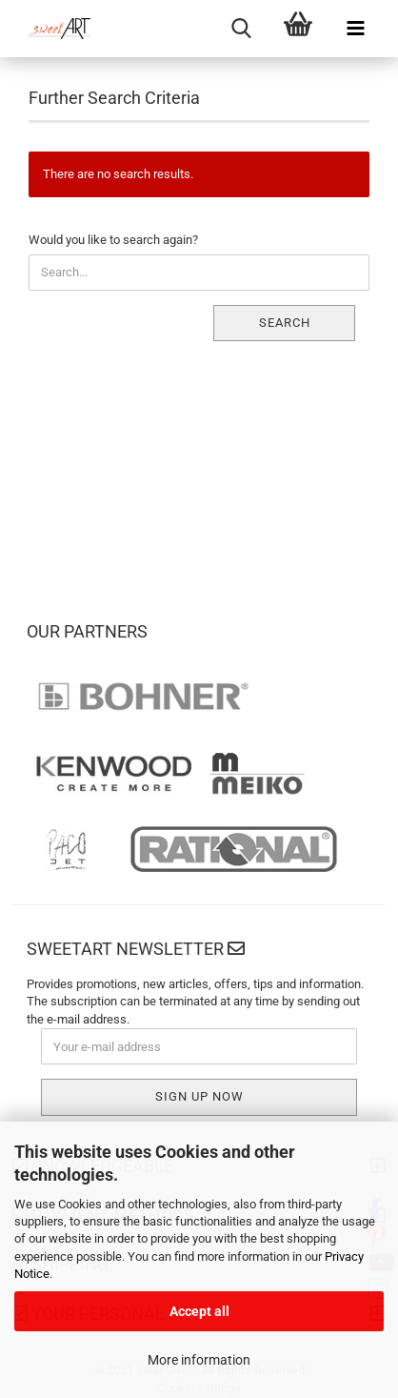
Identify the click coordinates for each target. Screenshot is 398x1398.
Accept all (199, 1311)
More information (199, 1360)
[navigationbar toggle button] (355, 28)
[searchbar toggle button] (240, 28)
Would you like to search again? (113, 240)
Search (284, 322)
